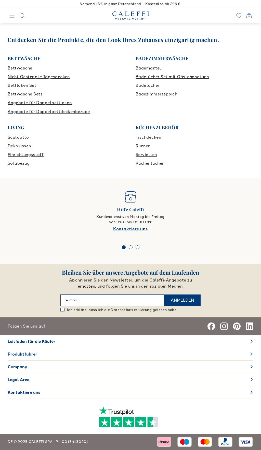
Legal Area (19, 379)
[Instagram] (224, 326)
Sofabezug (19, 163)
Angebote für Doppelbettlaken (40, 102)
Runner (143, 146)
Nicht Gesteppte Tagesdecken (39, 76)
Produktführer (22, 354)
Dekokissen (19, 146)
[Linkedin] (249, 326)
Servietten (146, 154)
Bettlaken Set (22, 85)
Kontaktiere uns (130, 229)
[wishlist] (238, 15)
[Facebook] (211, 326)
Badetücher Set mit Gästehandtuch (172, 76)
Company (17, 366)
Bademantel (148, 68)
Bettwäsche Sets (25, 94)
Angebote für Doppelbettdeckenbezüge (49, 111)
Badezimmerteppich (156, 94)
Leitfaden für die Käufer (31, 341)
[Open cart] (249, 15)
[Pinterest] (237, 326)
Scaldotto (18, 137)
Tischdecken (148, 137)
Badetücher (148, 85)
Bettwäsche (20, 68)
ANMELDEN (182, 300)
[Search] (22, 15)
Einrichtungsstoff (26, 154)
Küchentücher (150, 163)
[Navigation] (12, 15)
